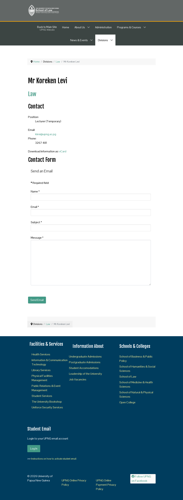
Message (37, 238)
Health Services (41, 354)
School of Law (127, 376)
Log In (33, 448)
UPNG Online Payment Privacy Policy (106, 485)
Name (35, 191)
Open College (127, 402)
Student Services (42, 396)
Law (32, 94)
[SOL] (43, 10)
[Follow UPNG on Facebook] (143, 479)
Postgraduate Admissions (84, 362)
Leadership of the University (85, 374)
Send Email (37, 300)
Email (35, 207)
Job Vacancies (77, 379)
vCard (62, 151)
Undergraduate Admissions (85, 356)
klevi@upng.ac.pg (45, 134)
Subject (36, 222)
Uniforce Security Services (47, 407)
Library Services (41, 370)
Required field (40, 183)
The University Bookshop (47, 402)
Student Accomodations (84, 368)
